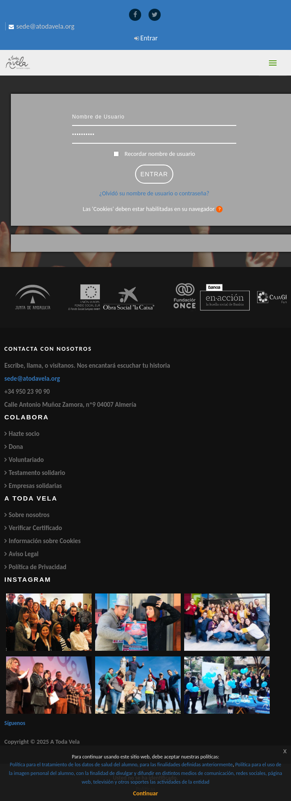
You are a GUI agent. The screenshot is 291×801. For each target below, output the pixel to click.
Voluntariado (26, 460)
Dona (16, 447)
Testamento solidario (37, 473)
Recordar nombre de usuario (160, 154)
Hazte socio (24, 434)
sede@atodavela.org (32, 378)
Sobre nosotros (29, 515)
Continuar (145, 793)
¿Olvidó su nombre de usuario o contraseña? (154, 193)
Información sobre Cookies (45, 541)
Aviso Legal (24, 554)
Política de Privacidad (37, 567)
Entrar (149, 38)
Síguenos (14, 723)
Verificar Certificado (35, 528)
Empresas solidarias (35, 486)
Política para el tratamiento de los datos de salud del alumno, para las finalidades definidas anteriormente (121, 764)
